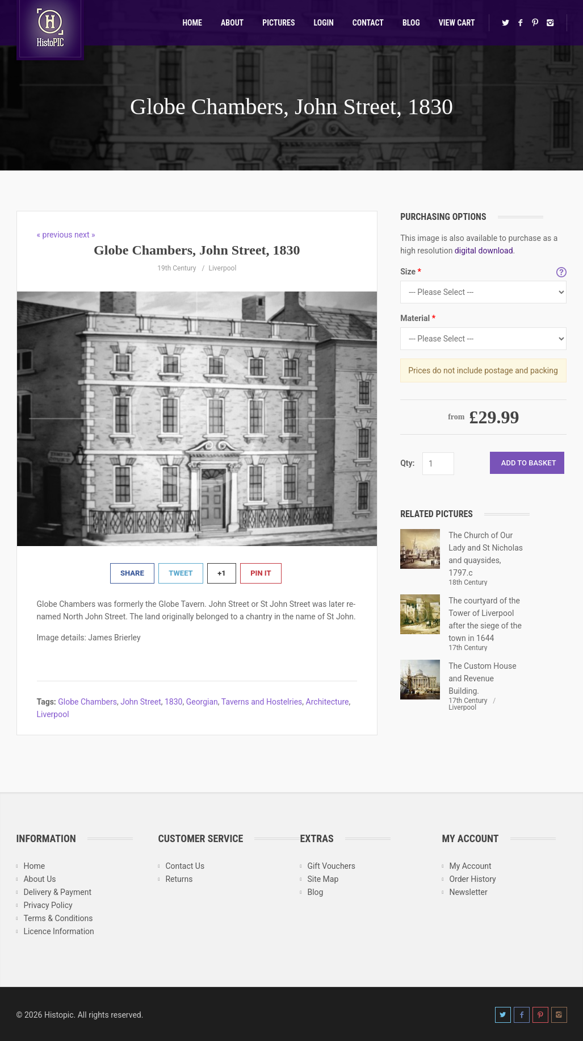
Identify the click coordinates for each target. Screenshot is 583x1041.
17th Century (467, 648)
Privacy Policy (47, 905)
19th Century (176, 268)
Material (417, 318)
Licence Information (58, 931)
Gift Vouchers (331, 866)
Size (410, 271)
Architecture (327, 701)
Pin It (260, 573)
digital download (484, 250)
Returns (178, 879)
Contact (368, 22)
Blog (411, 22)
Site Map (322, 879)
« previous (55, 234)
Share (132, 573)
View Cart (457, 22)
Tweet (180, 573)
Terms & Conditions (58, 918)
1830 (173, 701)
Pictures (278, 22)
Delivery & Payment (57, 892)
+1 (221, 573)
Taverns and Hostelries (262, 701)
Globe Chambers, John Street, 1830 (291, 106)
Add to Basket (528, 463)
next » (84, 234)
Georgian (202, 701)
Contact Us (184, 866)
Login (324, 22)
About (232, 22)
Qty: (407, 463)
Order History (472, 879)
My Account (470, 866)
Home (192, 22)
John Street (140, 701)
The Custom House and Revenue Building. (482, 678)
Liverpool (222, 268)
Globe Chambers (87, 701)
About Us (39, 879)
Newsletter (468, 892)
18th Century (467, 582)
